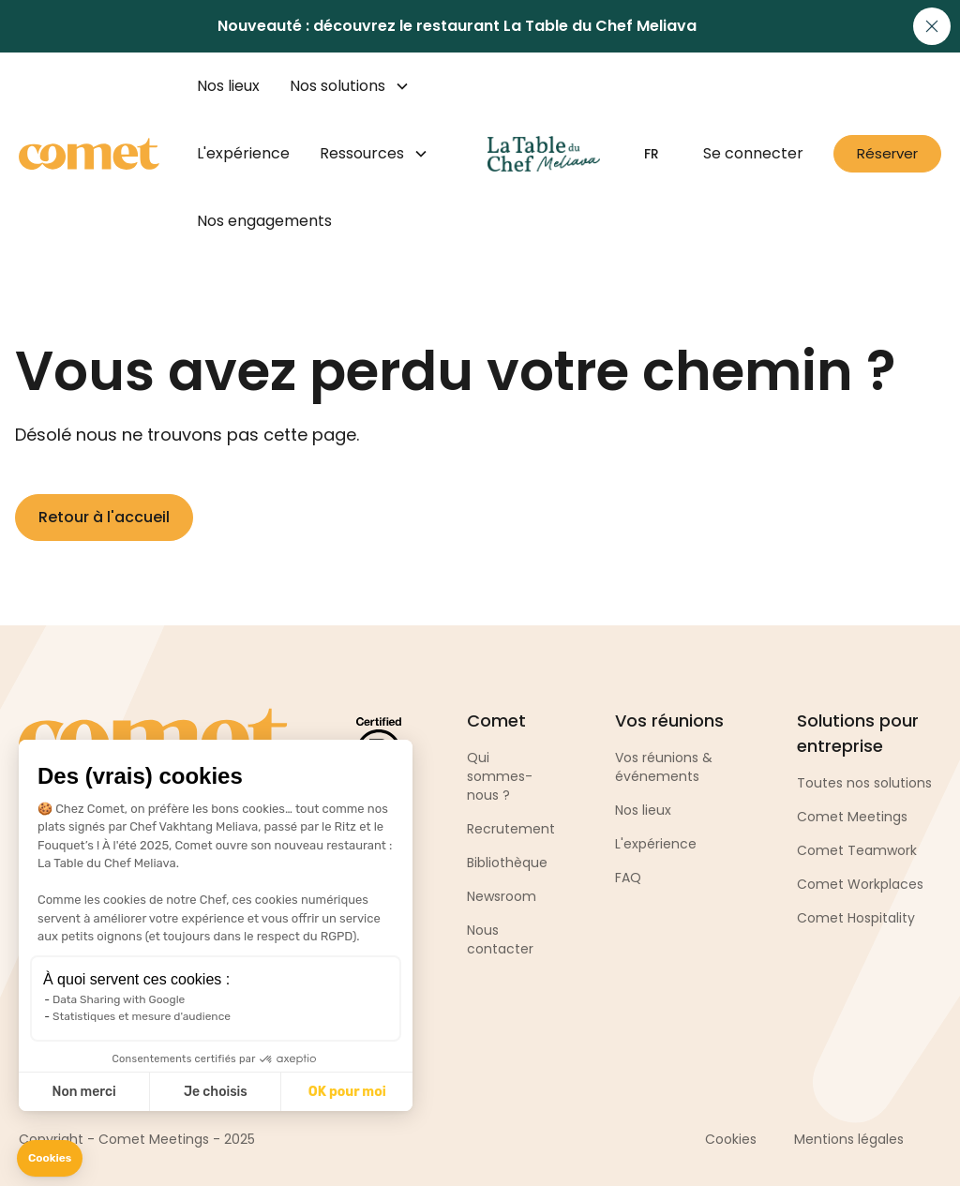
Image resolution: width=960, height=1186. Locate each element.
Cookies (731, 1139)
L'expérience (243, 153)
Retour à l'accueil (104, 517)
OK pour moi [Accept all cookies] (347, 1092)
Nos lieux (228, 86)
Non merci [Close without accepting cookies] (83, 1092)
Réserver (887, 153)
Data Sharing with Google (118, 999)
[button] (49, 1158)
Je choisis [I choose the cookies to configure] (216, 1092)
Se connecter (753, 153)
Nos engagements (264, 221)
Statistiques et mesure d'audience (141, 1016)
